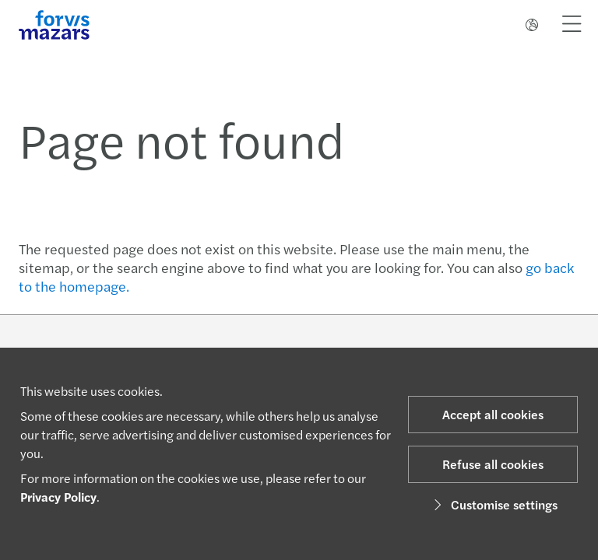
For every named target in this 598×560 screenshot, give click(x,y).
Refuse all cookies (492, 464)
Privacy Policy (58, 497)
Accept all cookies (492, 414)
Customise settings (493, 504)
